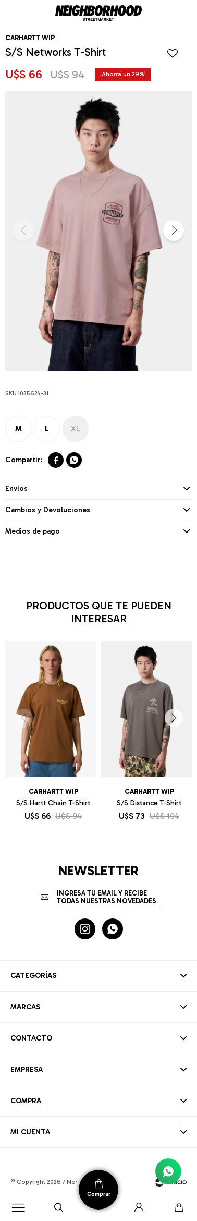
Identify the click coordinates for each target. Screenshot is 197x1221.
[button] (173, 230)
